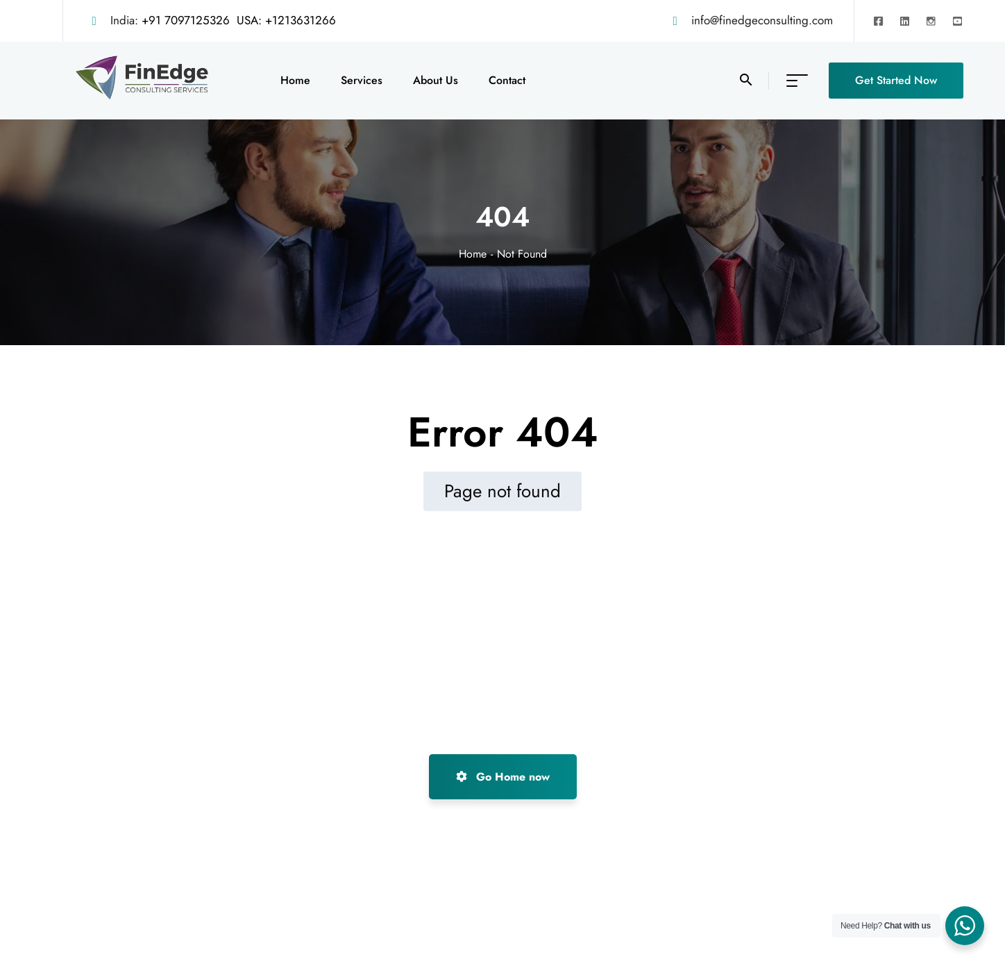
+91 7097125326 (186, 20)
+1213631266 (300, 20)
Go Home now (503, 777)
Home (473, 254)
